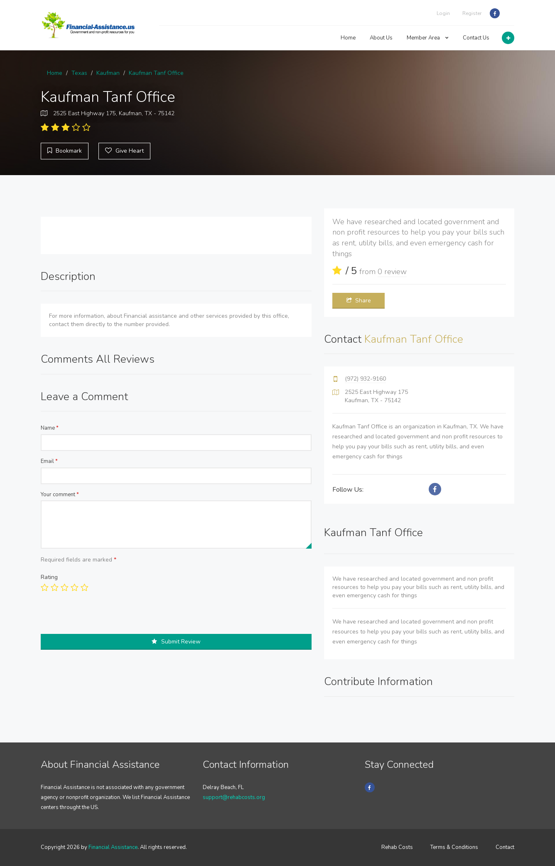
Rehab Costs (397, 847)
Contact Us (476, 38)
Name (50, 428)
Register (471, 13)
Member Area (428, 38)
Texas (79, 73)
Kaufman (108, 73)
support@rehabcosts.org (234, 797)
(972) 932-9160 (365, 379)
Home (348, 38)
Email (49, 461)
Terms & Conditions (454, 847)
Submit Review (176, 642)
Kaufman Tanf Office (156, 73)
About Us (381, 38)
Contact (505, 847)
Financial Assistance (113, 847)
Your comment (60, 494)
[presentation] (104, 617)
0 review (392, 272)
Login (443, 13)
